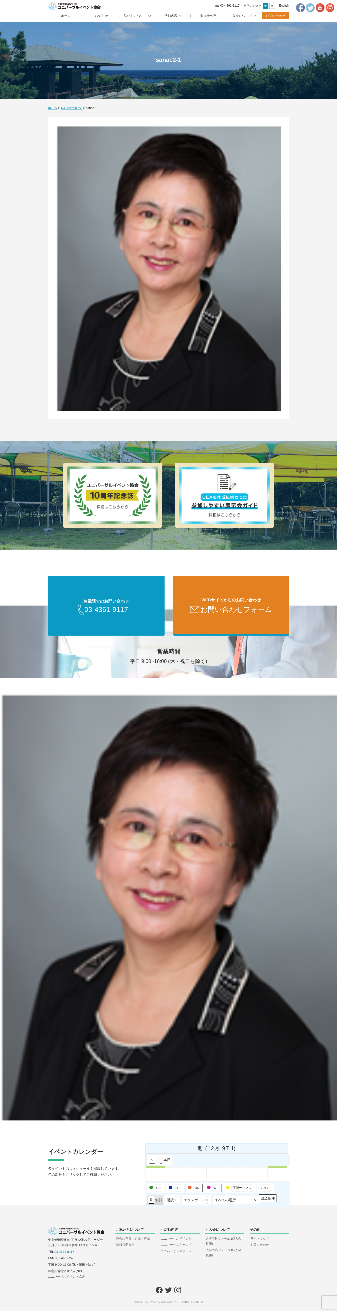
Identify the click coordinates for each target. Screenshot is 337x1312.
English (284, 5)
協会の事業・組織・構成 (133, 1240)
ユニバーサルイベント (176, 1240)
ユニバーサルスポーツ (176, 1252)
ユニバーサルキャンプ (176, 1246)
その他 (255, 1231)
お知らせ (101, 16)
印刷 (155, 1202)
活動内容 (170, 16)
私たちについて (135, 16)
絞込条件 (268, 1201)
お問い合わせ (275, 16)
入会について (242, 16)
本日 (165, 1161)
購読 (172, 1201)
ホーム (66, 16)
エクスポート (196, 1201)
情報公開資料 (125, 1246)
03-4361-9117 (64, 1253)
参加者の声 (208, 16)
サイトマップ (259, 1240)
